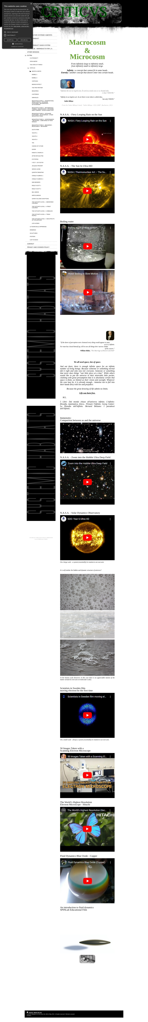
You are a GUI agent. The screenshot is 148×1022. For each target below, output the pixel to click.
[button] (12, 32)
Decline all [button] (24, 40)
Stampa (30, 1012)
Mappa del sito (38, 1012)
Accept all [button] (10, 40)
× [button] (31, 4)
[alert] (17, 25)
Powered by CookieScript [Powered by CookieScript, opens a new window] (17, 46)
